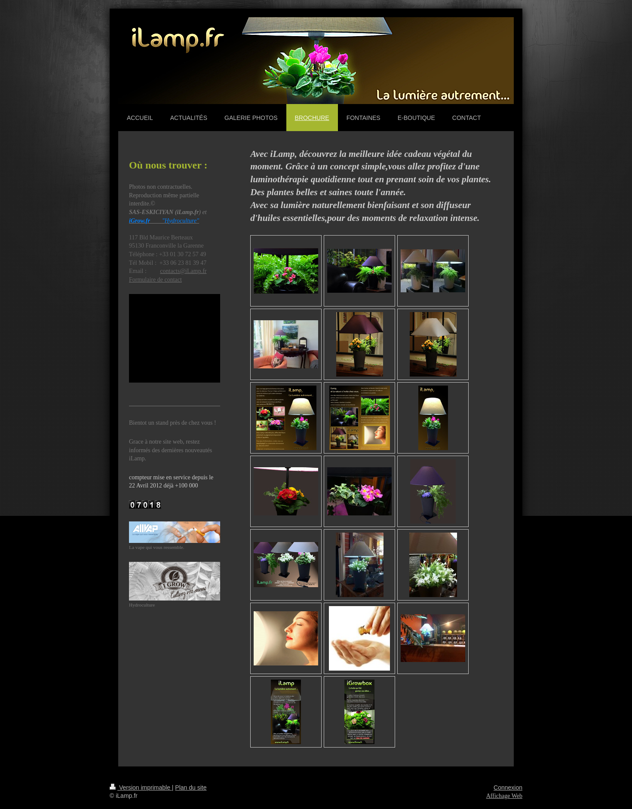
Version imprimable (141, 787)
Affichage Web (504, 796)
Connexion (508, 787)
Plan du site (190, 787)
